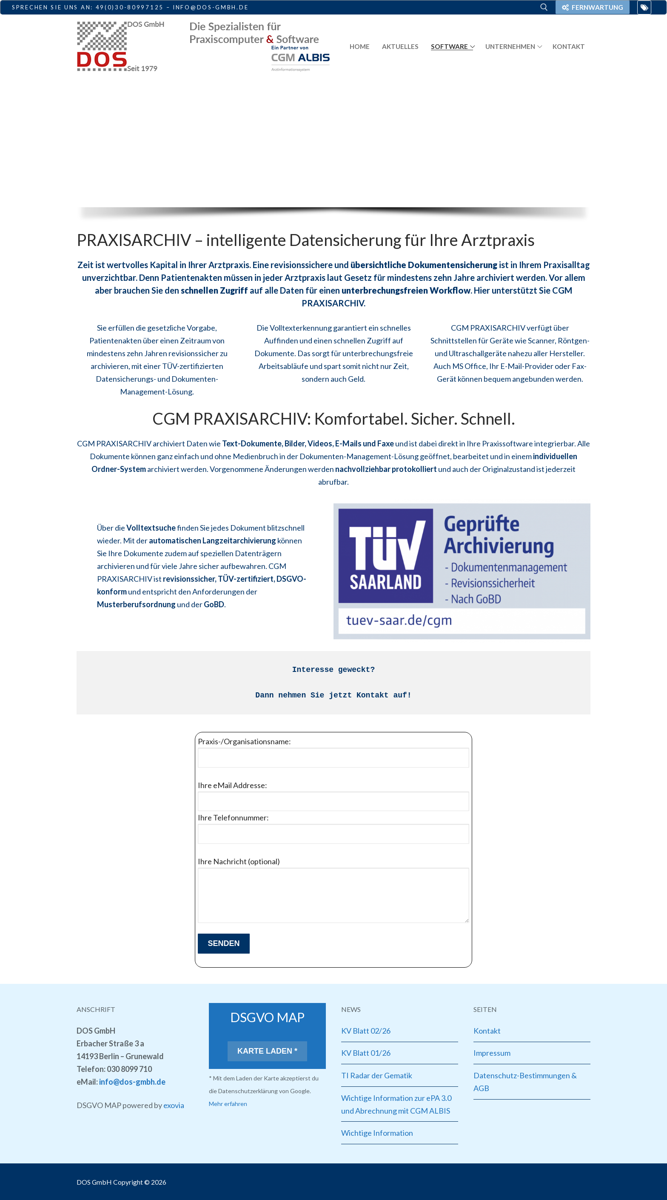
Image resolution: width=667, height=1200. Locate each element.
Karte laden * (267, 1051)
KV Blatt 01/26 (366, 1052)
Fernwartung (592, 7)
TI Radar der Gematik (376, 1075)
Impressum (491, 1052)
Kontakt (487, 1030)
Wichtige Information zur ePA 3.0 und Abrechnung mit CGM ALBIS (396, 1104)
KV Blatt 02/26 (366, 1030)
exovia (173, 1105)
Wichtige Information (377, 1132)
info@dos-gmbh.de (132, 1081)
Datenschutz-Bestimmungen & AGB (525, 1082)
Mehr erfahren (228, 1103)
